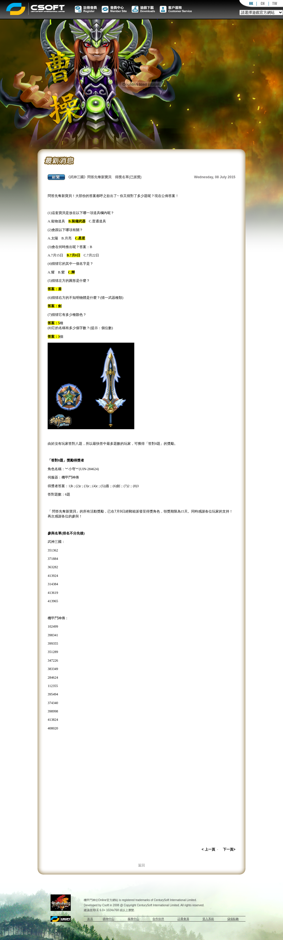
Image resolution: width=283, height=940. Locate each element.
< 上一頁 (208, 849)
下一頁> (229, 849)
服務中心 (133, 918)
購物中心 (108, 918)
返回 (141, 865)
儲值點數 (233, 918)
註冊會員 (183, 918)
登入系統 (208, 918)
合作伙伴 (158, 918)
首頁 (90, 918)
